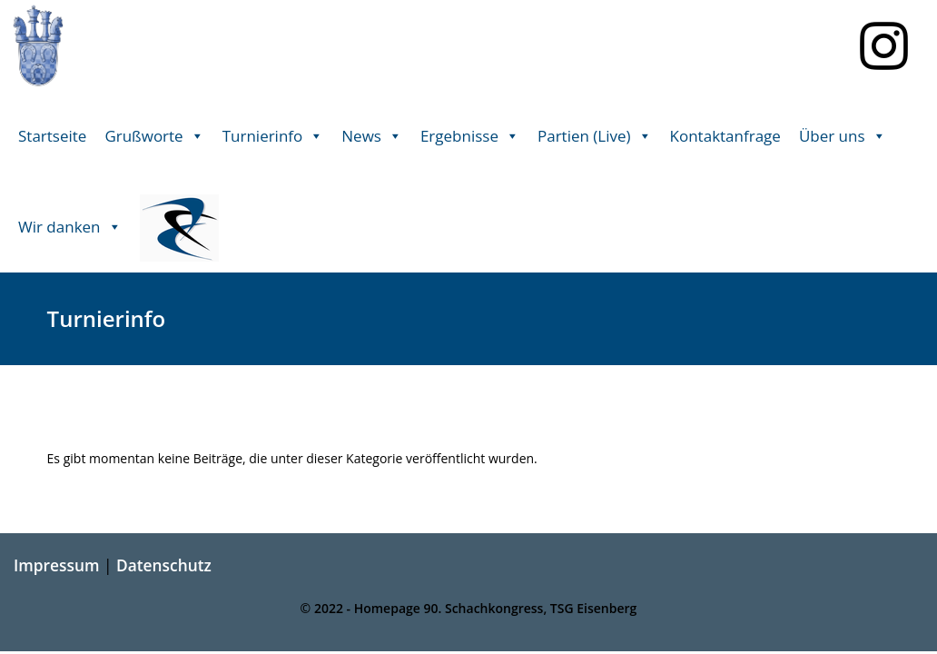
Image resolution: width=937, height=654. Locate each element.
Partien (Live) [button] (595, 136)
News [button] (371, 136)
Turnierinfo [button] (273, 136)
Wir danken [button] (70, 227)
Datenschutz (164, 565)
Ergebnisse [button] (469, 136)
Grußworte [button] (153, 136)
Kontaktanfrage (725, 135)
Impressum (56, 565)
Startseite (52, 135)
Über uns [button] (842, 136)
